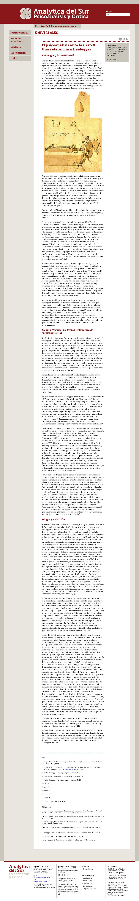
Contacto (15, 47)
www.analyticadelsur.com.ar (75, 813)
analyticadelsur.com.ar (40, 881)
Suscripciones (18, 53)
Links (13, 58)
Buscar (109, 11)
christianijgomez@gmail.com (42, 877)
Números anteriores (16, 40)
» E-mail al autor (112, 59)
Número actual (19, 32)
